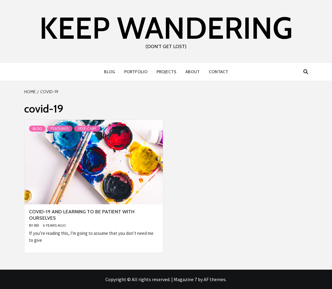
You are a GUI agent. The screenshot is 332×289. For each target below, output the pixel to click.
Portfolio (135, 71)
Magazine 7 (185, 279)
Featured (60, 128)
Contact (218, 71)
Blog (109, 71)
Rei (37, 225)
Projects (166, 71)
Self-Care (87, 128)
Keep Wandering (166, 27)
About (192, 71)
